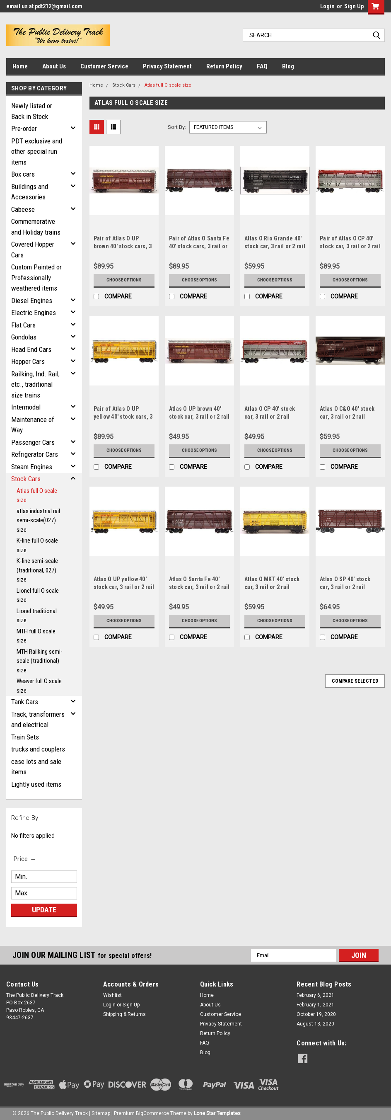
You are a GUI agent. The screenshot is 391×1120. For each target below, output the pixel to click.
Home (20, 66)
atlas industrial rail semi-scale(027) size (38, 520)
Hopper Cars (28, 361)
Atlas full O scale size (37, 495)
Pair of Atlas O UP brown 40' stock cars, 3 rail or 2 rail (123, 246)
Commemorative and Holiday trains (35, 226)
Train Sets (25, 737)
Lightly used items (36, 784)
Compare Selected (355, 681)
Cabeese (23, 209)
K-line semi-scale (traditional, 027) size (37, 570)
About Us (54, 66)
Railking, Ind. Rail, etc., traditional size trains (35, 384)
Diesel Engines (31, 300)
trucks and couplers (38, 749)
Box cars (23, 174)
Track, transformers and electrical (38, 719)
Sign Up (354, 6)
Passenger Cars (33, 442)
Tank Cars (24, 702)
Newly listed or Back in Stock (31, 111)
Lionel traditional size (37, 615)
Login (327, 6)
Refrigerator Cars (34, 454)
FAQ (262, 66)
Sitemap (101, 1112)
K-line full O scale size (37, 545)
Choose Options (123, 280)
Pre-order (24, 128)
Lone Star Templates (217, 1112)
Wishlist (112, 995)
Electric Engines (33, 312)
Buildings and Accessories (29, 191)
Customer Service (104, 66)
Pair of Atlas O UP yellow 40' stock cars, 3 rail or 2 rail (123, 416)
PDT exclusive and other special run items (36, 151)
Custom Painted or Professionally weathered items (36, 277)
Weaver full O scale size (39, 685)
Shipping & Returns (124, 1014)
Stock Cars (26, 479)
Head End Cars (31, 349)
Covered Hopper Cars (32, 249)
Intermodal (26, 407)
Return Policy (224, 66)
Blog (288, 66)
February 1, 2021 (315, 1005)
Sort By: (177, 127)
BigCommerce (152, 1112)
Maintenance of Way (32, 424)
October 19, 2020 (316, 1014)
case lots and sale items (36, 766)
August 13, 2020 (315, 1024)
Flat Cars (23, 325)
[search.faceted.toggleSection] (25, 858)
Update (44, 909)
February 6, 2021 (315, 995)
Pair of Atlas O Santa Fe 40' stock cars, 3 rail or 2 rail (199, 246)
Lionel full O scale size (38, 595)
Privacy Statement (167, 66)
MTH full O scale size (36, 636)
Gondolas (23, 337)
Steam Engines (31, 467)
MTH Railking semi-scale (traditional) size (40, 661)
